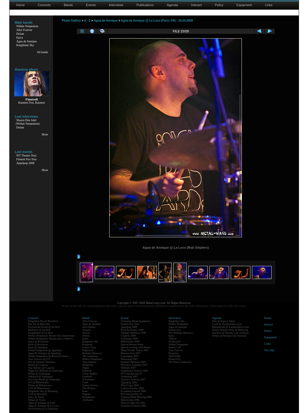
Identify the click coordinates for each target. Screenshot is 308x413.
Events (91, 5)
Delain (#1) (175, 359)
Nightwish (88, 350)
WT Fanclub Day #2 (131, 373)
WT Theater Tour (26, 155)
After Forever (24, 30)
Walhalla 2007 (128, 367)
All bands (42, 52)
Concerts (44, 5)
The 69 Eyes (89, 388)
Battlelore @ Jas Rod (39, 329)
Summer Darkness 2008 (133, 332)
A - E (87, 20)
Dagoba (86, 394)
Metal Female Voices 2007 (135, 350)
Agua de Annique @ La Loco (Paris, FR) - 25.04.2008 (157, 20)
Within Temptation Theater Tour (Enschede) (51, 335)
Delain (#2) (175, 341)
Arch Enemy (89, 326)
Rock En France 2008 (132, 329)
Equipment (244, 5)
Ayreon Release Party (132, 344)
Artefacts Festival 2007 (133, 379)
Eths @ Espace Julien (223, 321)
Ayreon (86, 332)
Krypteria (87, 344)
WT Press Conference (180, 361)
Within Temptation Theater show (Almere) (50, 338)
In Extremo (88, 379)
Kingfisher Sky (25, 45)
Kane (85, 391)
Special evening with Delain (136, 347)
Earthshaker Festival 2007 (134, 370)
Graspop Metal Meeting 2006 (136, 396)
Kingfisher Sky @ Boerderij (43, 321)
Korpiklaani (88, 396)
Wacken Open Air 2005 (133, 402)
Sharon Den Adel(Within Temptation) (28, 122)
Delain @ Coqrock (38, 364)
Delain (20, 33)
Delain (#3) (175, 329)
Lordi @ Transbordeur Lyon (227, 324)
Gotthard (87, 376)
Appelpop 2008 (25, 163)
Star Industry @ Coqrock (41, 367)
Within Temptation (27, 26)
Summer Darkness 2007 (133, 361)
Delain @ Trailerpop (39, 373)
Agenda (172, 5)
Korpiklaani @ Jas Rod (40, 332)
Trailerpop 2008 (129, 338)
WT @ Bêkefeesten (38, 382)
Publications (145, 5)
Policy (219, 5)
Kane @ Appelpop (38, 347)
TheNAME (175, 356)
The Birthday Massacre (181, 332)
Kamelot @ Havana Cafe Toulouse (230, 332)
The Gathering (90, 356)
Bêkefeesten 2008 (130, 341)
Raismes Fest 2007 (131, 353)
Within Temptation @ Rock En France (48, 356)
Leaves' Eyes (89, 347)
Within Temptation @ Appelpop (45, 350)
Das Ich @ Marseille (39, 324)
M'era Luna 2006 (130, 385)
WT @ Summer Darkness (41, 361)
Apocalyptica (89, 361)
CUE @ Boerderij (37, 394)
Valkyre (173, 338)
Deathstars (88, 364)
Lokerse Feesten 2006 (132, 388)
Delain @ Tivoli (36, 399)
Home (20, 5)
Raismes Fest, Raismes (31, 102)
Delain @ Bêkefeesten (40, 385)
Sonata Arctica (90, 385)
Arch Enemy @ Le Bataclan (43, 408)
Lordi (85, 382)
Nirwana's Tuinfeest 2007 (134, 364)
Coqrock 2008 (128, 335)
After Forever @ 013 (39, 359)
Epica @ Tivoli (36, 396)
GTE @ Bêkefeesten (39, 388)
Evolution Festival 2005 (133, 405)
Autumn (86, 329)
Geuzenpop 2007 (130, 356)
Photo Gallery (71, 20)
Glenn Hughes (90, 373)
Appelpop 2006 (129, 382)
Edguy (85, 367)
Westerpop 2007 (129, 359)
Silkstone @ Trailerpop (40, 376)
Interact (196, 5)
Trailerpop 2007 (129, 376)
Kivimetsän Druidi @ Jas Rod (44, 326)
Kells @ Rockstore (38, 344)
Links (268, 5)
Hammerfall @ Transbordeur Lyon (230, 326)
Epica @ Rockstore (38, 341)
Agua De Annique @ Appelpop (44, 353)
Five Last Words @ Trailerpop (44, 379)
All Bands (87, 399)
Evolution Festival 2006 (133, 391)
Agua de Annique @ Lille (41, 402)
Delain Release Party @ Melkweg (230, 329)
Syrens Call (175, 347)
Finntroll (87, 370)
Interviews (116, 5)
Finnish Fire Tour (26, 159)
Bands (68, 5)
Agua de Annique (26, 41)
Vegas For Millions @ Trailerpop (45, 370)
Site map (269, 350)
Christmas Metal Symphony (135, 321)
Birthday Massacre (92, 353)
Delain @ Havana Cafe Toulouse (229, 335)
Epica (19, 37)
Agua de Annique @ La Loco (43, 405)
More (45, 134)
